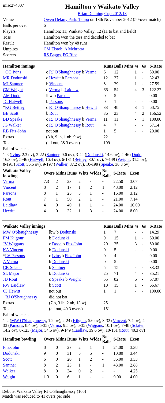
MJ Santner (12, 84)
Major (37, 330)
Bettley (80, 159)
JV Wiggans (13, 244)
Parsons (71, 78)
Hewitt (55, 78)
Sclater (138, 325)
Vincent (56, 84)
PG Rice (70, 55)
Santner (53, 154)
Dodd (136, 154)
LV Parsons (15, 255)
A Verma (10, 261)
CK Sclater (12, 267)
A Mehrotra (74, 49)
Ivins (15, 154)
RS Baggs (52, 55)
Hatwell (36, 159)
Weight (124, 159)
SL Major (11, 273)
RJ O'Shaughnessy (65, 72)
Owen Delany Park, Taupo (66, 19)
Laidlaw (71, 89)
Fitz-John (74, 244)
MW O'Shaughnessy (20, 232)
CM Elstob (53, 49)
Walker (61, 164)
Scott (20, 164)
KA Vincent (13, 249)
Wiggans (95, 325)
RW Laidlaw (14, 285)
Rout (53, 113)
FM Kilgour (13, 238)
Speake (107, 164)
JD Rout (10, 279)
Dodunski (94, 154)
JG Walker (12, 125)
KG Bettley (15, 107)
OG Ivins (13, 72)
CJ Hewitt (11, 291)
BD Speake (12, 119)
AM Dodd (11, 95)
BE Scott (10, 113)
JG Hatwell (12, 101)
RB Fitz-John (14, 131)
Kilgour (79, 320)
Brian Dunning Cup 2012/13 (102, 13)
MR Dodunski (15, 78)
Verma (90, 72)
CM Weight (13, 89)
